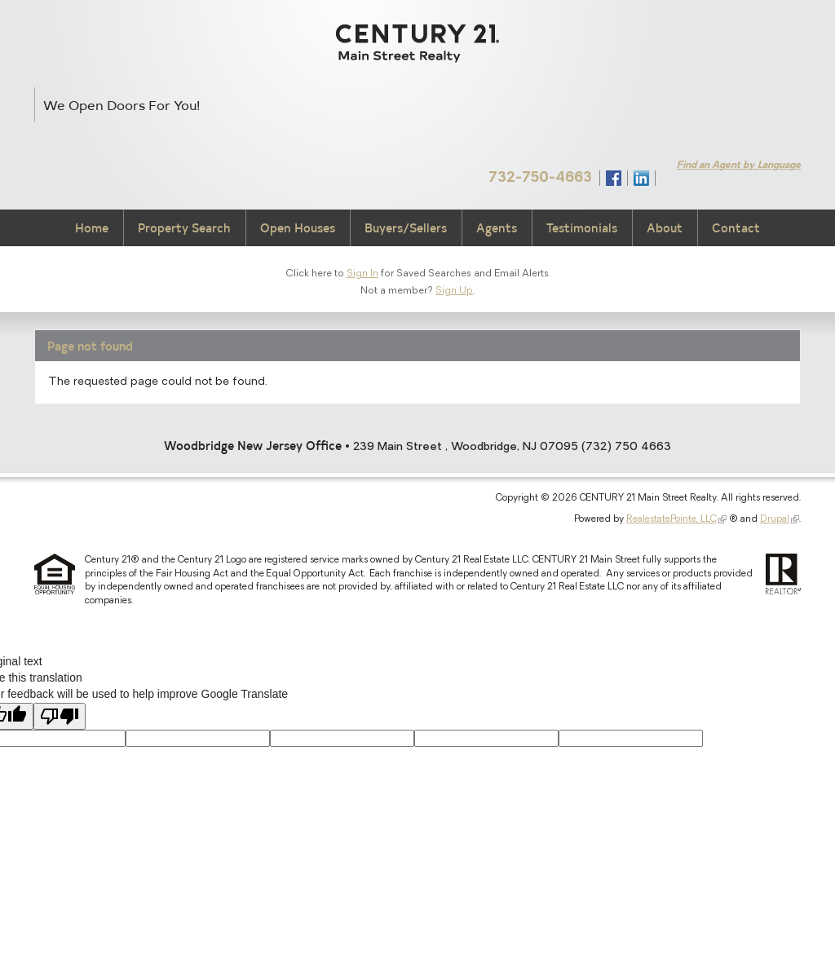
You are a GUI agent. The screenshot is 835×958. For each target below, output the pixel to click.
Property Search (184, 228)
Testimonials (581, 228)
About (665, 228)
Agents (496, 228)
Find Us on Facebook (613, 178)
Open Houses (297, 228)
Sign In (362, 274)
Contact (736, 228)
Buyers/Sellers (405, 228)
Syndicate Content (669, 177)
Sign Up (454, 291)
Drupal (774, 519)
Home (91, 228)
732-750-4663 (540, 178)
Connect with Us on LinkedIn (641, 178)
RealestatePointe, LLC (671, 519)
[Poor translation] (59, 716)
